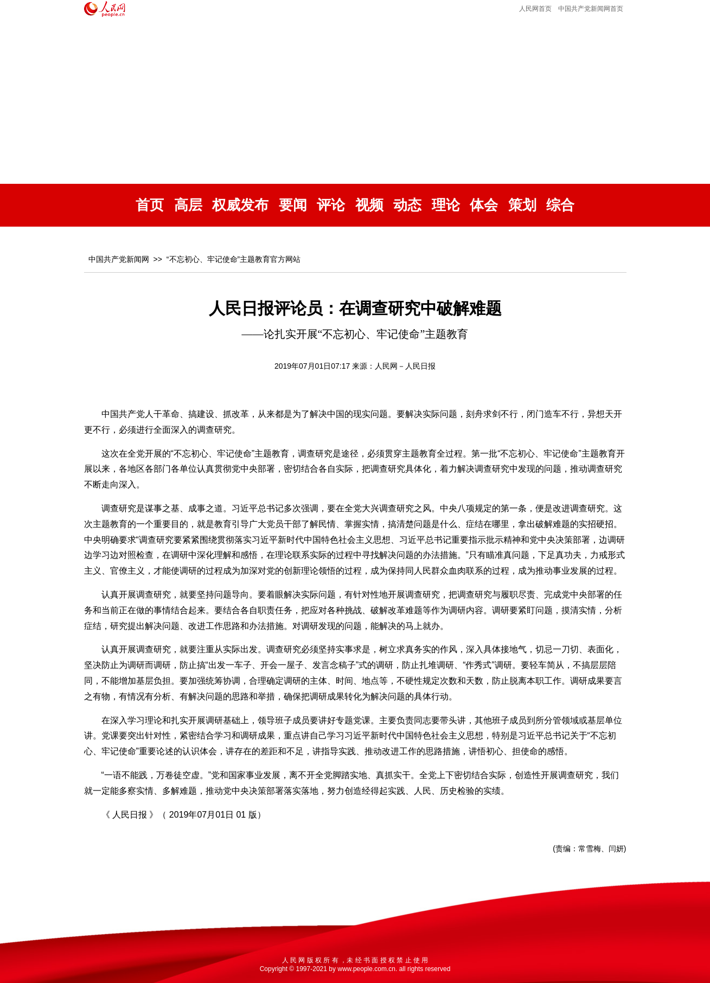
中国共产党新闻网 (118, 259)
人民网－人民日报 (405, 366)
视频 (369, 205)
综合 (560, 205)
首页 (150, 205)
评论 (331, 205)
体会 (484, 205)
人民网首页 (535, 8)
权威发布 (240, 205)
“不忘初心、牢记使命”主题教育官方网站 (233, 259)
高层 (188, 205)
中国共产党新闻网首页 (590, 8)
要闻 (293, 205)
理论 (446, 205)
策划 (522, 205)
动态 (407, 205)
